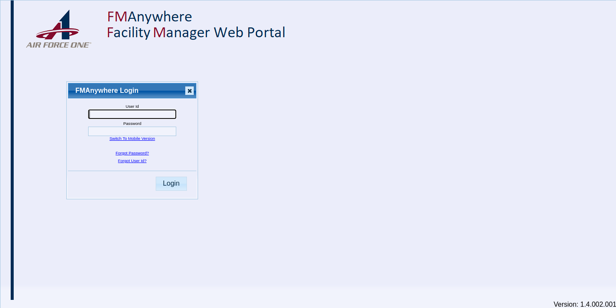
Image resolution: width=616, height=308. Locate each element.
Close (189, 91)
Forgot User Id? (132, 160)
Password (132, 123)
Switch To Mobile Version (132, 138)
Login (171, 183)
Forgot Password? (132, 153)
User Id (132, 106)
